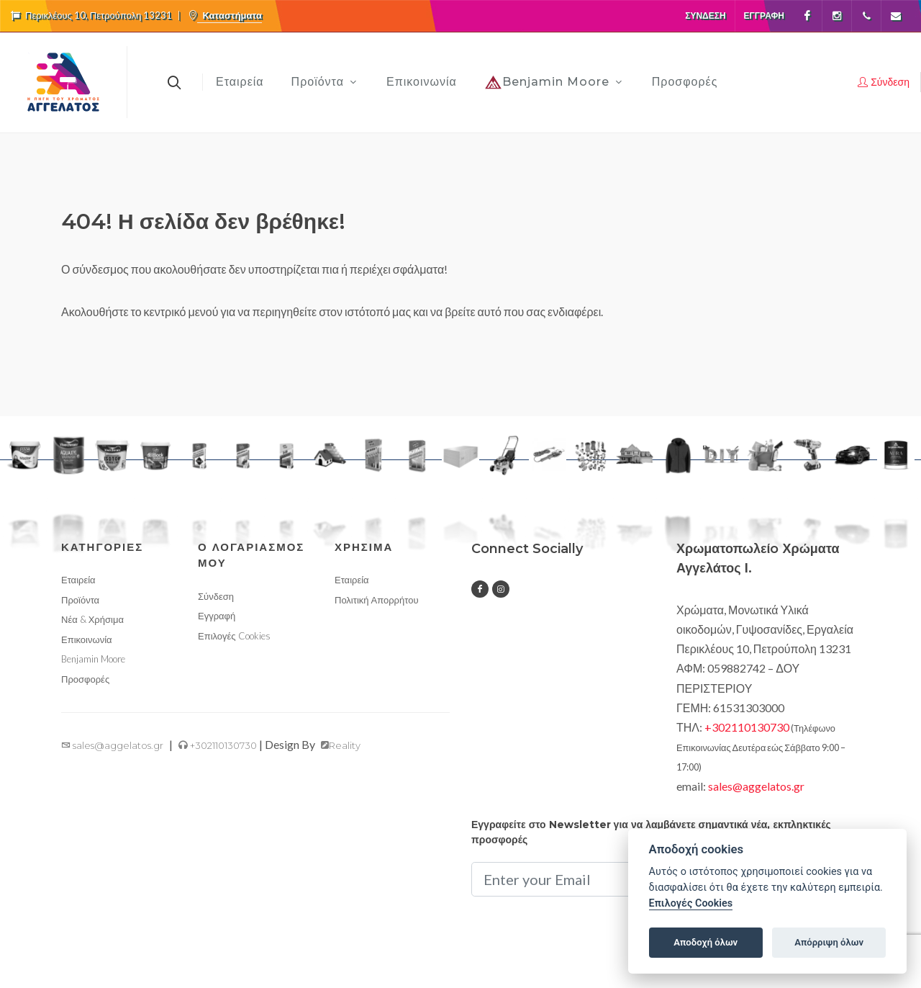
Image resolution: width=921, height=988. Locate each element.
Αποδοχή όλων (705, 942)
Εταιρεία (78, 579)
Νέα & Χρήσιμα (92, 619)
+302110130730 (217, 745)
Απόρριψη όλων (828, 942)
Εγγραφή (764, 15)
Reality (340, 745)
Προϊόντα (80, 600)
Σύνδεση (705, 15)
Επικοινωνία (86, 639)
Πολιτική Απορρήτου (377, 600)
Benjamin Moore (93, 659)
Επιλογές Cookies (234, 636)
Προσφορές (85, 679)
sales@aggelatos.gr (112, 745)
